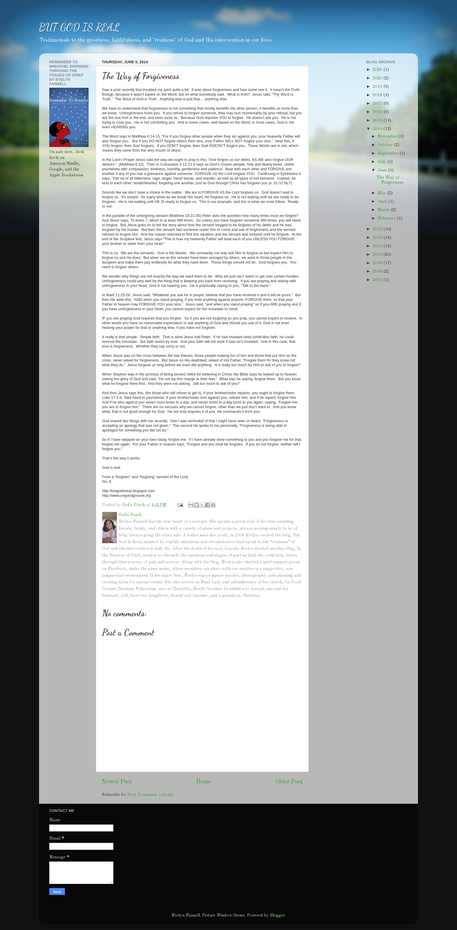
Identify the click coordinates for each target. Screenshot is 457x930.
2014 (378, 129)
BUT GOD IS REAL (79, 27)
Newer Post (117, 782)
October (386, 145)
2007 (378, 280)
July (382, 162)
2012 (378, 238)
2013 (378, 229)
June (383, 170)
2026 (378, 70)
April (383, 201)
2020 (378, 78)
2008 (378, 271)
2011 (378, 246)
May (382, 193)
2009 (378, 263)
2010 (378, 254)
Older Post (289, 782)
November (388, 136)
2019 (378, 87)
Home (203, 782)
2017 (378, 103)
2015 (378, 120)
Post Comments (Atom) (150, 795)
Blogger (277, 915)
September (389, 153)
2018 (378, 95)
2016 (378, 112)
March (384, 210)
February (387, 218)
